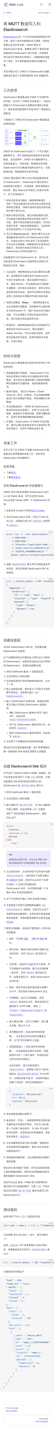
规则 (13, 472)
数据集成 (15, 477)
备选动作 (24, 1136)
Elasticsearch (10, 36)
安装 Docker (37, 510)
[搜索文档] (41, 5)
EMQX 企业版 (13, 4)
